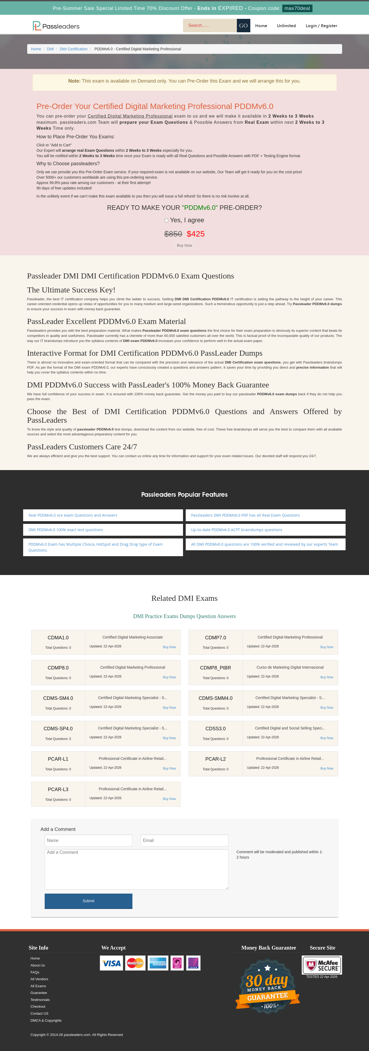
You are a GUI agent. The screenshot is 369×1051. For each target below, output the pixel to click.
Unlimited (286, 25)
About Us (38, 965)
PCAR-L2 (215, 759)
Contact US (39, 1013)
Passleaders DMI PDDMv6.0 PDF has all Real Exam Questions (245, 515)
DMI (50, 49)
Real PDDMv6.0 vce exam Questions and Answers (73, 515)
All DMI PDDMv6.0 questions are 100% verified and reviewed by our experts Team (264, 544)
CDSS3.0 (215, 728)
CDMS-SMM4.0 (216, 698)
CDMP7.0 (215, 637)
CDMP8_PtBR (215, 668)
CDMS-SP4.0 (58, 728)
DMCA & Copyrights (46, 1020)
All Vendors (39, 979)
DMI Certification (73, 49)
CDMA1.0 (58, 637)
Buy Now (169, 647)
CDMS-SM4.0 (58, 698)
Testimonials (40, 1000)
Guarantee (39, 993)
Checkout (38, 1006)
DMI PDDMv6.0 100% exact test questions (66, 529)
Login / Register (321, 25)
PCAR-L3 (58, 789)
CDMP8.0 (58, 668)
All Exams (38, 986)
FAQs (35, 972)
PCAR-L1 (58, 759)
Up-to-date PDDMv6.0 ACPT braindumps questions (236, 529)
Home (261, 25)
